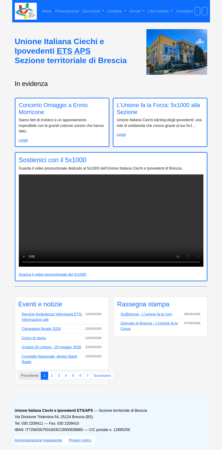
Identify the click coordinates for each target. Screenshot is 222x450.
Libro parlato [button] (159, 11)
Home (47, 11)
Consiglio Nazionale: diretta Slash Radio (49, 359)
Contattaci (184, 11)
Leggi (23, 140)
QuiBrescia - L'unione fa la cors (146, 314)
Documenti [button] (91, 11)
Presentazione (67, 11)
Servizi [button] (135, 11)
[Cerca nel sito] (197, 11)
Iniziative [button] (115, 11)
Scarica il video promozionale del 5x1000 (52, 274)
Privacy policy (80, 440)
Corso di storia (34, 338)
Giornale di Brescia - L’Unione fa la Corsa (149, 326)
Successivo (102, 375)
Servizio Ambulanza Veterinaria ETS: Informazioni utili (52, 317)
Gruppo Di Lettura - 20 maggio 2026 (51, 347)
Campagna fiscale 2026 (41, 329)
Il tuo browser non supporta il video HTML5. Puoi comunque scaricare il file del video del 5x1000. (111, 220)
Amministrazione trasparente (38, 440)
